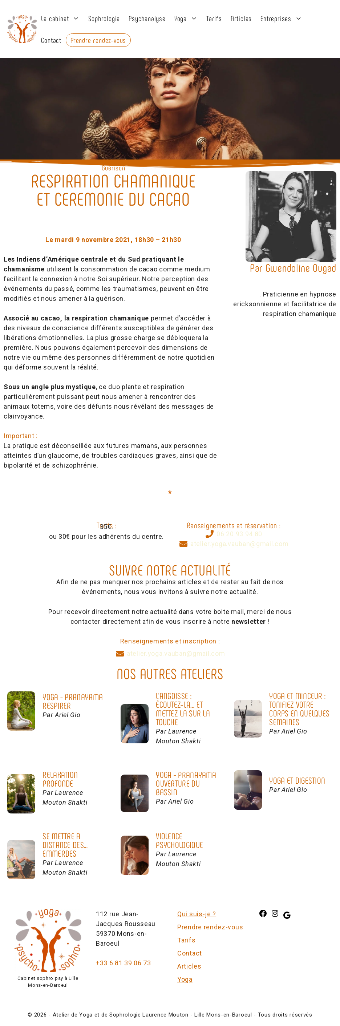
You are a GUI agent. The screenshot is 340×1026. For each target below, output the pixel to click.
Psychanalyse (147, 18)
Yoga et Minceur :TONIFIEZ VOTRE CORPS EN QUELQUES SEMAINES (299, 708)
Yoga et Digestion (297, 780)
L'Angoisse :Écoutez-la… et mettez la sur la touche (183, 708)
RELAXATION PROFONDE (60, 778)
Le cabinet (62, 18)
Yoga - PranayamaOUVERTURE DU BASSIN (186, 783)
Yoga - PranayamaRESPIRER (72, 701)
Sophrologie (104, 18)
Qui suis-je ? (196, 914)
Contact (51, 40)
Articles (241, 18)
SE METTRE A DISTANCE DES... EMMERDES (65, 845)
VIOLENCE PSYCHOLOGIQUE (179, 840)
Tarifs (214, 18)
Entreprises (283, 18)
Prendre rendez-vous (98, 40)
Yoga (188, 18)
